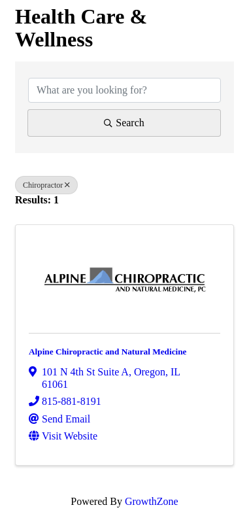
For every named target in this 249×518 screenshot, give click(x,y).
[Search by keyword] (124, 90)
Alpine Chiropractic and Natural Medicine (107, 351)
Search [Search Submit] (124, 122)
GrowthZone (151, 501)
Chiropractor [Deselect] (46, 185)
